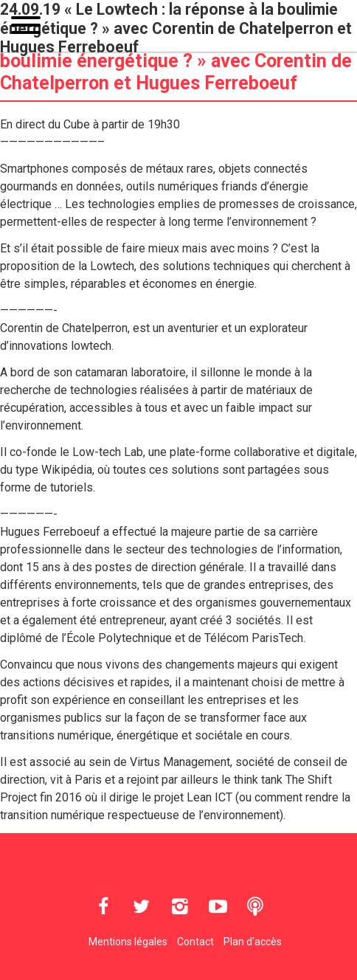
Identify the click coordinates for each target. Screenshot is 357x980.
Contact (195, 942)
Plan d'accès (252, 942)
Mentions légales (128, 942)
